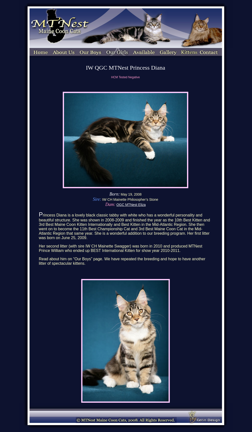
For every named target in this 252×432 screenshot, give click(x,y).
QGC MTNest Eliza (131, 205)
